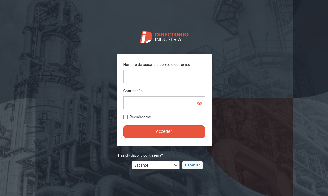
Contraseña (133, 91)
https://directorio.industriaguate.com (164, 35)
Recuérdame (140, 117)
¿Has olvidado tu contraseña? (140, 155)
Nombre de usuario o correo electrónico (156, 64)
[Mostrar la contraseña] (199, 102)
